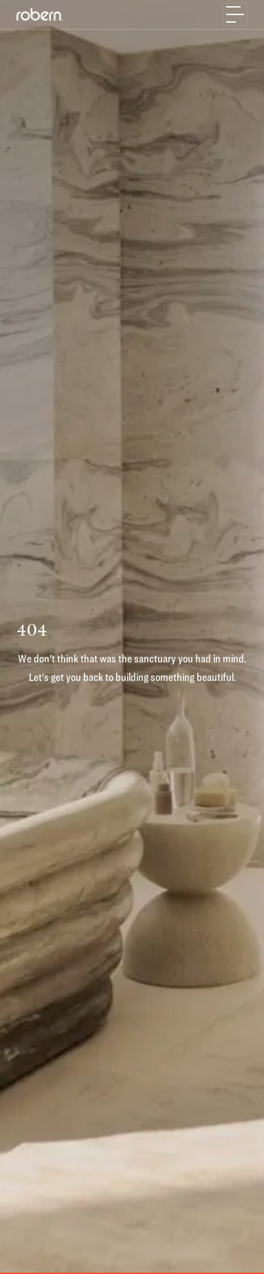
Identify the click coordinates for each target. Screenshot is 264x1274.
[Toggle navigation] (235, 14)
